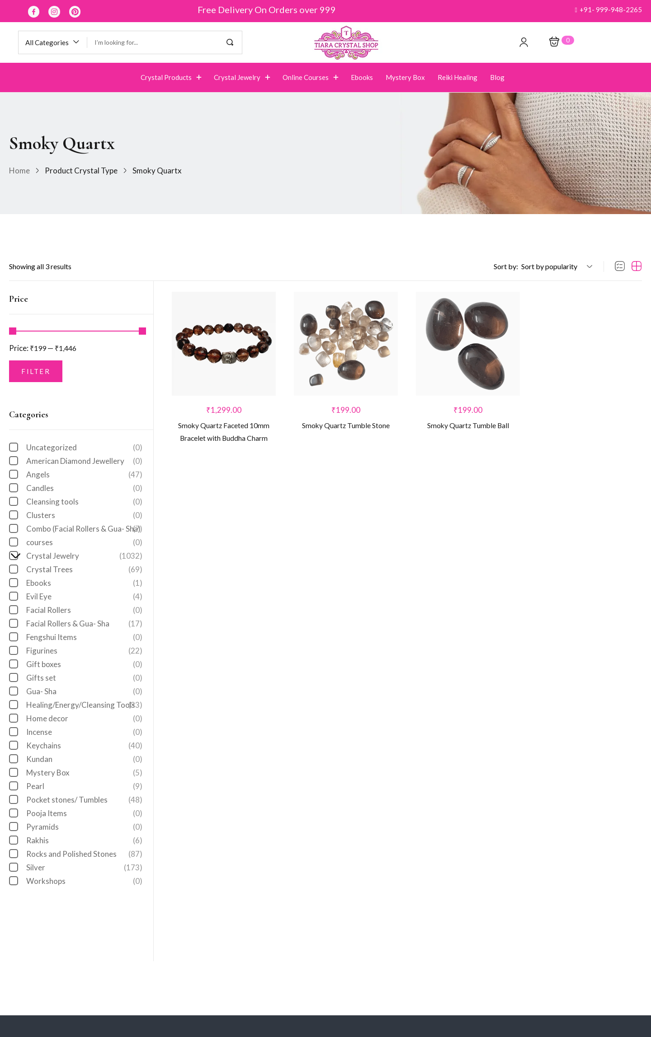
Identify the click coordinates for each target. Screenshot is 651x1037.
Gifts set (84, 678)
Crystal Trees (84, 569)
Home (19, 170)
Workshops (84, 881)
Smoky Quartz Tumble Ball (468, 427)
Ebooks (84, 583)
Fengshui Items (84, 637)
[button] (608, 9)
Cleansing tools (84, 502)
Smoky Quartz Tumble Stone (345, 427)
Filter (35, 371)
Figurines (84, 651)
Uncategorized (84, 447)
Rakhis (84, 840)
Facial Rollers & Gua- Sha (84, 624)
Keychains (84, 745)
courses (84, 542)
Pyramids (84, 827)
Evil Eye (84, 596)
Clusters (84, 515)
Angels (84, 474)
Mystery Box (84, 773)
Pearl (84, 786)
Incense (84, 732)
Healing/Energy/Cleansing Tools (84, 705)
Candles (84, 488)
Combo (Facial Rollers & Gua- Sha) (84, 529)
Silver (84, 867)
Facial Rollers (84, 610)
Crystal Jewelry (79, 556)
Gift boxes (84, 664)
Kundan (84, 759)
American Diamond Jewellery (84, 461)
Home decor (84, 718)
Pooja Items (84, 813)
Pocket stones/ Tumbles (84, 800)
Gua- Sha (84, 691)
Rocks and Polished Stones (84, 854)
